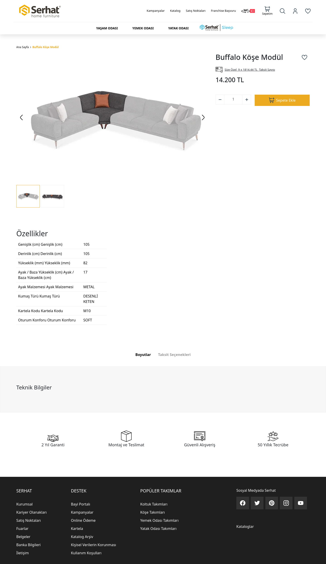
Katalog (175, 11)
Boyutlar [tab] (143, 401)
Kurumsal (24, 550)
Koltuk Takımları (154, 550)
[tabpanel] (163, 436)
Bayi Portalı (80, 550)
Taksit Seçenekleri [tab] (174, 401)
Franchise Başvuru (223, 11)
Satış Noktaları (196, 11)
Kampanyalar (156, 11)
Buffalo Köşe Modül (45, 47)
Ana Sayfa (22, 47)
